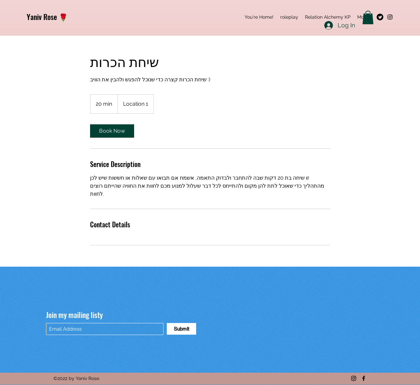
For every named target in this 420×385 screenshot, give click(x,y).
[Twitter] (380, 17)
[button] (368, 17)
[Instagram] (390, 17)
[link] (112, 131)
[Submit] (181, 329)
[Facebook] (363, 378)
